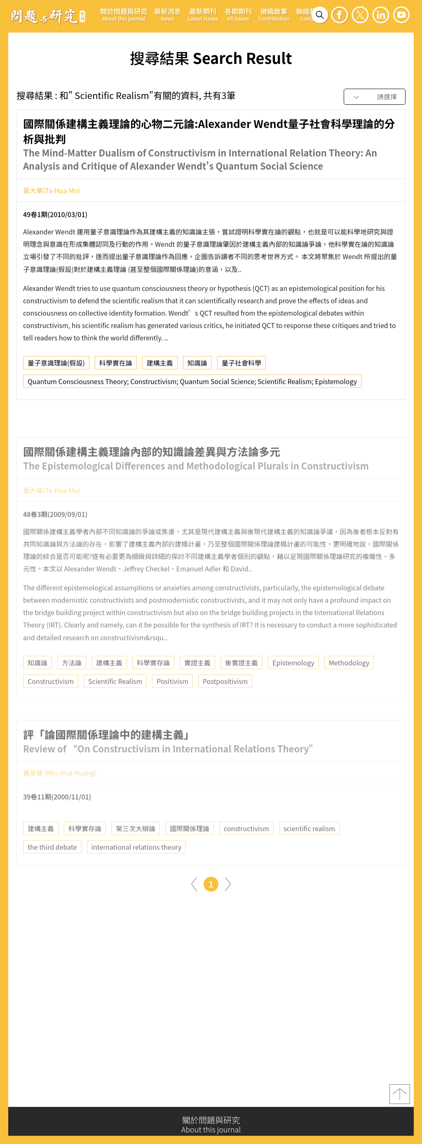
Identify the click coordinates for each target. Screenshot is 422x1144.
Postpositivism (225, 699)
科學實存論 (153, 681)
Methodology (349, 681)
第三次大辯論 (135, 847)
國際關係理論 (189, 847)
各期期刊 (238, 14)
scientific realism (309, 847)
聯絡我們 (309, 14)
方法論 (72, 681)
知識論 (197, 366)
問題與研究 (48, 16)
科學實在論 (115, 366)
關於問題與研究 (124, 14)
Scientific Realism (115, 699)
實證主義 (197, 681)
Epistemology (293, 681)
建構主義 (160, 366)
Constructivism (51, 699)
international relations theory (136, 866)
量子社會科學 (241, 366)
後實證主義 (241, 681)
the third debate (52, 866)
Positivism (172, 699)
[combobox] (374, 97)
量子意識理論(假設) (56, 366)
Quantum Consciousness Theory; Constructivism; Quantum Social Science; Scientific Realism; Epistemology (192, 384)
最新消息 (167, 14)
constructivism (246, 847)
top (399, 1098)
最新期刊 (203, 14)
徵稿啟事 (273, 14)
